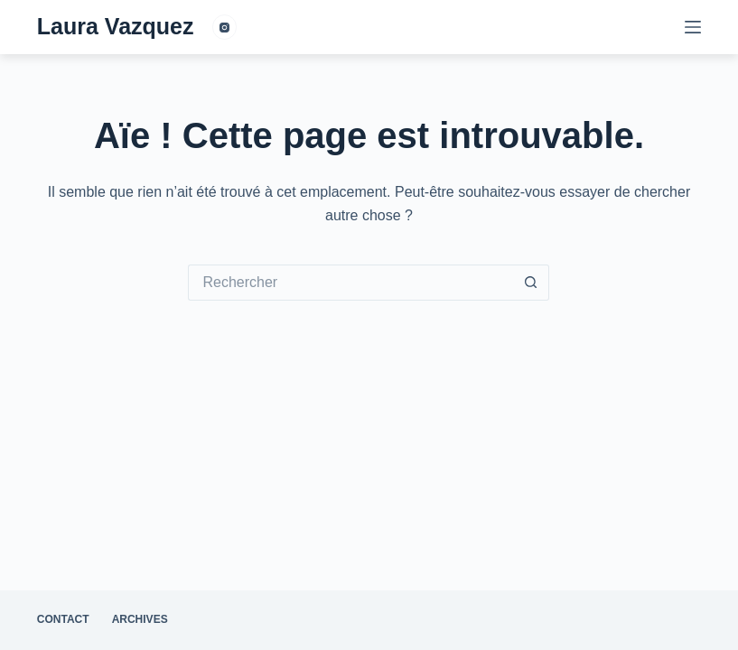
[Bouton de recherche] (531, 283)
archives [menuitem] (140, 619)
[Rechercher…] (350, 283)
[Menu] (693, 27)
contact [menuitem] (63, 619)
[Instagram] (225, 27)
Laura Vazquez (115, 26)
